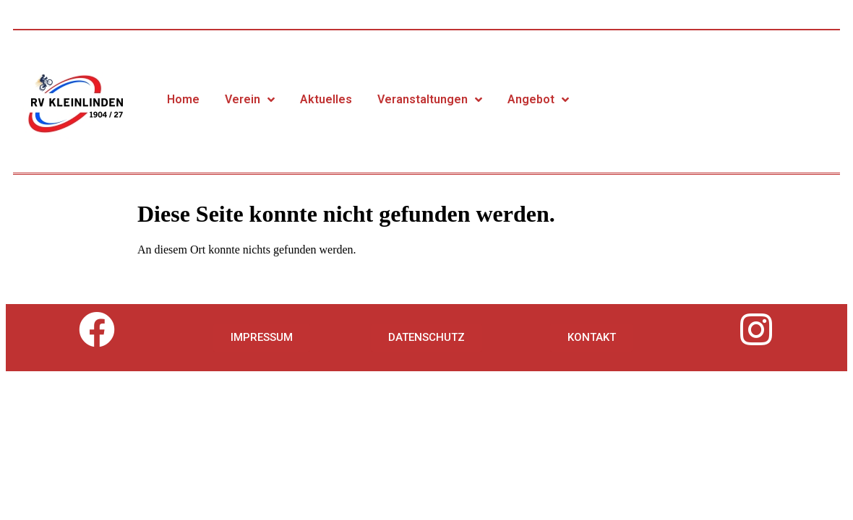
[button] (261, 338)
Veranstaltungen (429, 100)
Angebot (538, 100)
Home (183, 99)
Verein (250, 100)
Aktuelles (326, 99)
